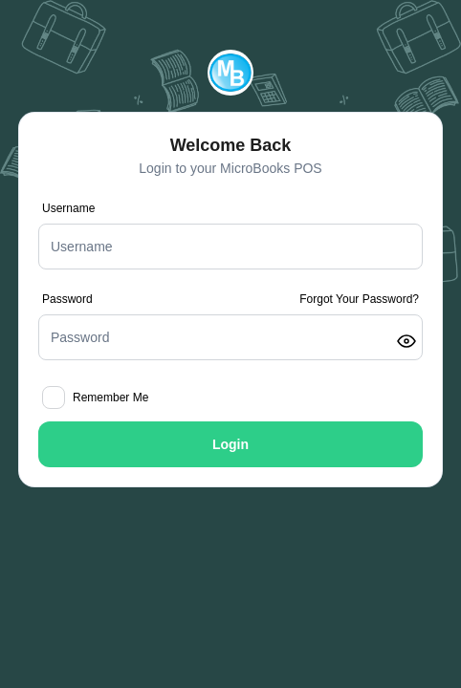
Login (230, 444)
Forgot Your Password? (359, 299)
